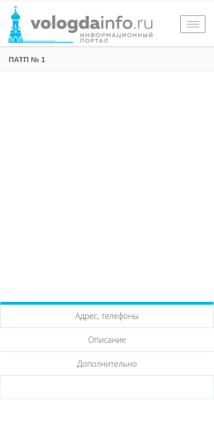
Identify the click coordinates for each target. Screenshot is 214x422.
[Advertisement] (107, 183)
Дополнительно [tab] (107, 363)
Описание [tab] (107, 339)
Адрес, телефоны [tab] (107, 315)
